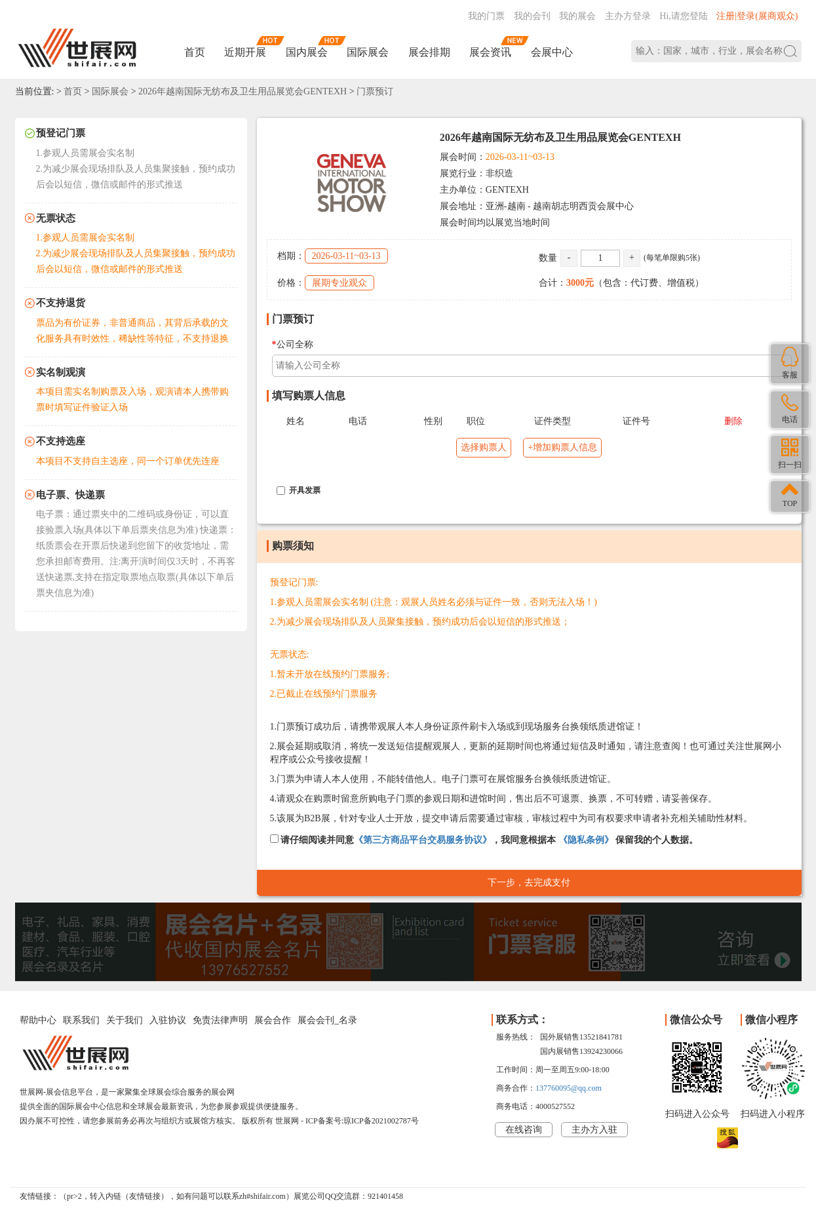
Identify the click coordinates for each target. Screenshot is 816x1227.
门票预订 (375, 91)
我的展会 (577, 16)
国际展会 (368, 52)
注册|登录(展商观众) (757, 16)
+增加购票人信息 (562, 447)
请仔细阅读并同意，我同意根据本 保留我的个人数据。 (484, 839)
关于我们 (124, 1020)
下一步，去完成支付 (529, 882)
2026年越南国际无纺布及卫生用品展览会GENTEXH (242, 91)
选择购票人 (484, 447)
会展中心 (552, 52)
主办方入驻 (594, 1130)
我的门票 (486, 16)
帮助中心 (38, 1020)
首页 (194, 52)
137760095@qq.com (568, 1088)
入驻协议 (167, 1020)
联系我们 (81, 1020)
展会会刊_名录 (327, 1020)
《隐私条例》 (585, 840)
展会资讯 (490, 52)
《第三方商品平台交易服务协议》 (423, 840)
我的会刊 (532, 16)
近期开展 (245, 52)
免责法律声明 (220, 1020)
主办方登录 (628, 16)
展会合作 (272, 1020)
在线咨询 (523, 1130)
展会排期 (429, 52)
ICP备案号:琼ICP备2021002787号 (362, 1120)
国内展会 (307, 52)
